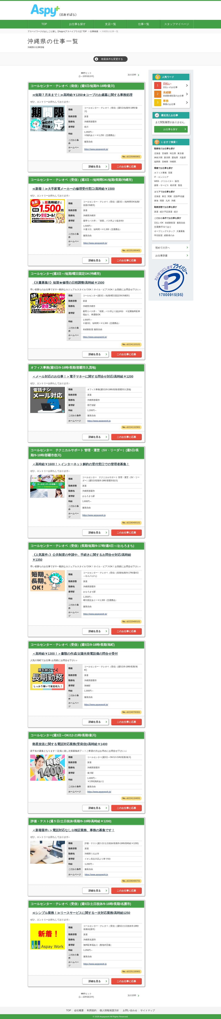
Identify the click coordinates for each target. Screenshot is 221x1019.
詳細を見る (95, 166)
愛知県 (175, 157)
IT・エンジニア (161, 177)
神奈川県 (158, 157)
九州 (168, 200)
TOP (44, 24)
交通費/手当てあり (162, 227)
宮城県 (165, 153)
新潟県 (167, 157)
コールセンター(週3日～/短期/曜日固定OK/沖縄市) (66, 273)
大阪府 (183, 157)
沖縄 (173, 200)
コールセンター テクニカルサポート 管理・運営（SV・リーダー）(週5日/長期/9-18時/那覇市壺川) (85, 452)
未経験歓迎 (170, 223)
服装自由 (181, 223)
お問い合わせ (130, 1010)
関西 (162, 200)
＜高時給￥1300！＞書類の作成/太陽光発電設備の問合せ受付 (75, 653)
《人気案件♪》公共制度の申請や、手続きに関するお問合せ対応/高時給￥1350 (81, 557)
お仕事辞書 (161, 255)
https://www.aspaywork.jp (99, 421)
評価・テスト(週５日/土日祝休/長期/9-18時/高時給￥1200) (71, 821)
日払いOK (158, 223)
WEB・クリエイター (163, 181)
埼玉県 (173, 153)
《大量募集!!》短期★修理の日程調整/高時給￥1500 (68, 282)
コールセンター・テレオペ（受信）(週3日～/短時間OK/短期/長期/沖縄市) (82, 180)
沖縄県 (173, 161)
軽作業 (173, 185)
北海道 (157, 153)
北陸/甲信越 (178, 196)
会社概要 (79, 1010)
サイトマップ (147, 1010)
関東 (170, 196)
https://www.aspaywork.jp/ (96, 149)
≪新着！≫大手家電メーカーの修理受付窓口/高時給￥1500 (73, 189)
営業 (170, 173)
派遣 (156, 212)
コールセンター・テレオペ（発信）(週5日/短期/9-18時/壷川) (73, 86)
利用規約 (92, 1010)
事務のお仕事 (171, 102)
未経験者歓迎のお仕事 (171, 94)
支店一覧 (110, 24)
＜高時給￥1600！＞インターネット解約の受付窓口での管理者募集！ (80, 464)
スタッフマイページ (176, 24)
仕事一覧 (143, 24)
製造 (180, 185)
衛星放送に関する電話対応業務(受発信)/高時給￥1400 (69, 744)
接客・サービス (161, 185)
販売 (177, 181)
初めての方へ (162, 247)
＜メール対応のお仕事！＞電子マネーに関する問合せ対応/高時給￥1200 (82, 376)
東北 (164, 196)
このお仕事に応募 (126, 166)
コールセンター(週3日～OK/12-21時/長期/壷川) (63, 735)
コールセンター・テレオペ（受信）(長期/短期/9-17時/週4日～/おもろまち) (82, 546)
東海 (156, 200)
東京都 (180, 153)
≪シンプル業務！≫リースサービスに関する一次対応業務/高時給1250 (81, 913)
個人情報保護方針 (110, 1010)
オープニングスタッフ (164, 231)
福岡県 (157, 161)
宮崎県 (165, 161)
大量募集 (180, 231)
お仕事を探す (77, 24)
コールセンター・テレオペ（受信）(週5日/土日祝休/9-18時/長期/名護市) (81, 904)
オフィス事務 (160, 173)
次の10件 (132, 75)
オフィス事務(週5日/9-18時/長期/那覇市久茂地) (63, 367)
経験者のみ (169, 235)
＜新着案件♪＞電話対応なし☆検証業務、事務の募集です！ (73, 830)
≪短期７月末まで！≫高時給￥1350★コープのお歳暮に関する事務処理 (82, 95)
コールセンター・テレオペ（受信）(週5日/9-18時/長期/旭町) (73, 644)
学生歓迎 (158, 235)
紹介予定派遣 (166, 212)
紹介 (176, 212)
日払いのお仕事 (171, 85)
